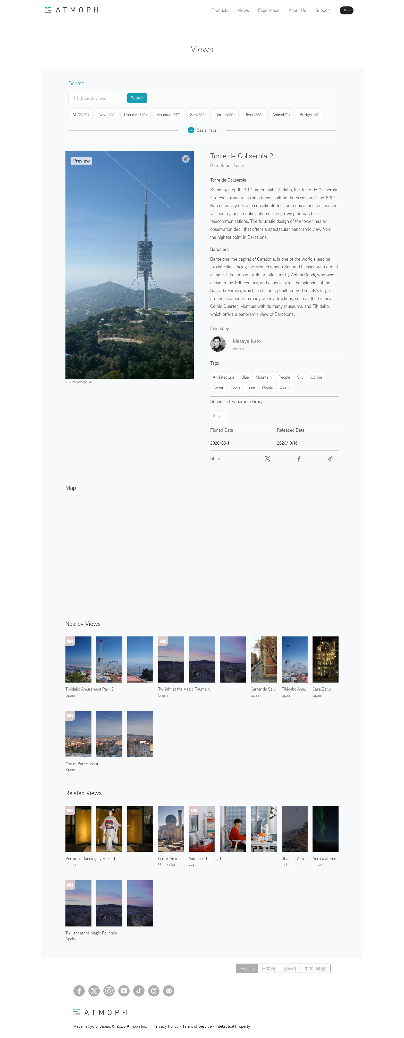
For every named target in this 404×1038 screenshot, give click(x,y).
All (81, 114)
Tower (218, 385)
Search (137, 98)
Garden (227, 114)
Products (205, 10)
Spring (316, 375)
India (286, 862)
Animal (284, 114)
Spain (238, 163)
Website (239, 347)
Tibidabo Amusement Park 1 (295, 687)
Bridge (313, 114)
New (108, 114)
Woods (267, 385)
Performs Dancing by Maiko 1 (90, 856)
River (256, 114)
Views (228, 10)
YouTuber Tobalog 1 (205, 856)
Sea (199, 114)
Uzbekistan (167, 862)
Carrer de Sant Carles (264, 687)
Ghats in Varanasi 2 (295, 856)
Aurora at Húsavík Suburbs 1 (326, 856)
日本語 (265, 966)
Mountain (169, 114)
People (284, 375)
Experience (254, 10)
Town (235, 385)
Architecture (223, 375)
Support (308, 10)
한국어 (288, 966)
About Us (282, 10)
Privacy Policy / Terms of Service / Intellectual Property (202, 1024)
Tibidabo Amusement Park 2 (89, 687)
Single (218, 413)
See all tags (202, 128)
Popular (137, 114)
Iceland (318, 862)
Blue (245, 375)
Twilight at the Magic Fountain (184, 687)
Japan (70, 862)
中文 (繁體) (314, 966)
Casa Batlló (322, 687)
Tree (251, 385)
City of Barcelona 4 (81, 761)
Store (337, 10)
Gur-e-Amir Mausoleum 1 (171, 856)
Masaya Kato (247, 338)
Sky (300, 375)
